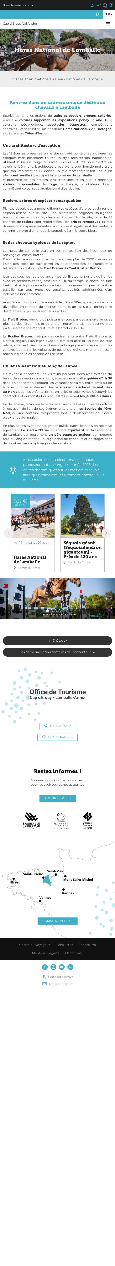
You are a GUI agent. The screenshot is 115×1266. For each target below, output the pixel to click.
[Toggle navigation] (108, 24)
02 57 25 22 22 (57, 726)
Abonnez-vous (57, 798)
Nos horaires (57, 737)
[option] (33, 533)
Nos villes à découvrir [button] (16, 5)
